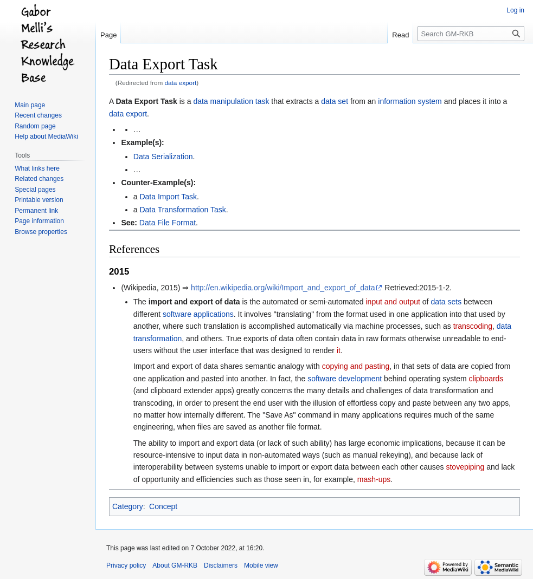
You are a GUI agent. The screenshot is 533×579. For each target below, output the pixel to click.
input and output (393, 301)
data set (334, 101)
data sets (446, 301)
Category (127, 506)
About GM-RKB (174, 565)
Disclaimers (220, 565)
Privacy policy (126, 565)
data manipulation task (231, 101)
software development (344, 378)
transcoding (472, 326)
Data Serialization (163, 156)
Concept (163, 506)
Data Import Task (168, 196)
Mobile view (261, 565)
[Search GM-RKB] (471, 33)
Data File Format (167, 222)
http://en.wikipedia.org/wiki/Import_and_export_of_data (283, 287)
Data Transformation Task (182, 209)
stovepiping (465, 467)
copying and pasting (356, 366)
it (339, 350)
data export (181, 82)
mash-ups (373, 479)
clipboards (486, 378)
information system (409, 101)
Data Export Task (146, 101)
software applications (198, 314)
